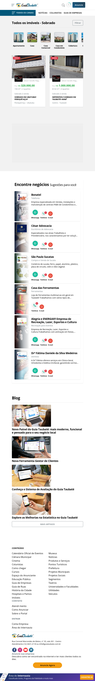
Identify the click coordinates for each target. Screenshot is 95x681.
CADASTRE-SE (87, 677)
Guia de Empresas (21, 582)
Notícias (53, 557)
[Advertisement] (47, 143)
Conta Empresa (20, 623)
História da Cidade (22, 590)
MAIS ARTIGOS (47, 524)
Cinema (16, 560)
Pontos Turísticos (58, 564)
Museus (53, 553)
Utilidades (54, 590)
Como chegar (19, 568)
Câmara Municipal (21, 557)
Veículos (53, 593)
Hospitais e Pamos (22, 593)
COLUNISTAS (55, 13)
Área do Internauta (22, 627)
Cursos (15, 571)
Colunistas (17, 564)
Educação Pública (21, 579)
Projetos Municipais (59, 571)
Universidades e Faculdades (63, 586)
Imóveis (16, 597)
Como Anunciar (20, 609)
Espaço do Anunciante (24, 575)
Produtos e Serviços (59, 560)
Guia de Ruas (19, 586)
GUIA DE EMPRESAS (73, 13)
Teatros (53, 582)
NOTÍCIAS (42, 13)
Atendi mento (19, 606)
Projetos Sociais (57, 575)
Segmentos (55, 579)
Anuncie (79, 4)
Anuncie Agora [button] (47, 665)
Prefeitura (54, 568)
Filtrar (78, 22)
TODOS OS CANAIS (23, 12)
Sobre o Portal (19, 613)
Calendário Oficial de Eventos (27, 553)
